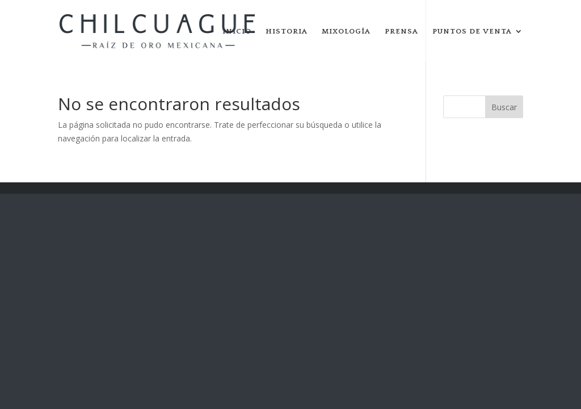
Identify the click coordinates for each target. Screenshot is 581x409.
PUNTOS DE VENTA (472, 31)
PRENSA (401, 31)
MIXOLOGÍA (346, 31)
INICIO (236, 31)
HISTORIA (287, 31)
